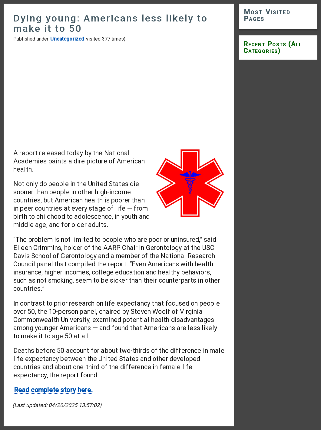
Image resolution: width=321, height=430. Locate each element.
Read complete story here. (53, 390)
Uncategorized (67, 39)
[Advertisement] (118, 95)
